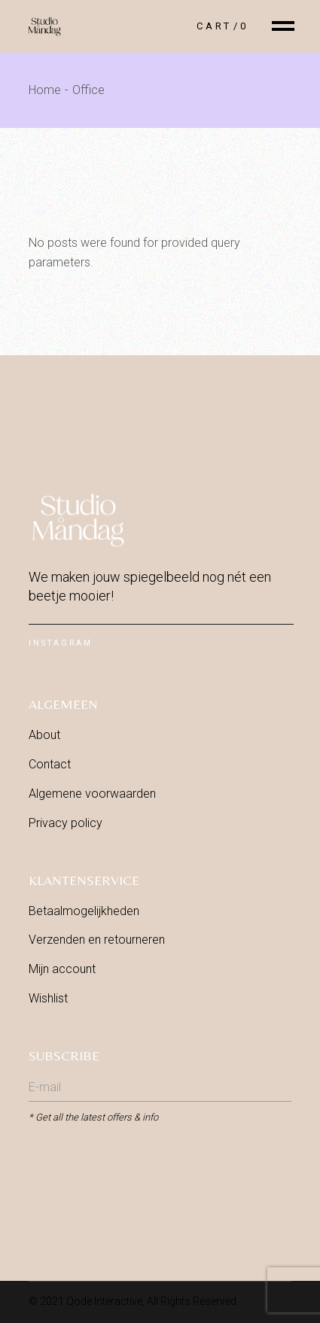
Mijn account (62, 969)
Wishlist (48, 998)
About (44, 735)
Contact (50, 764)
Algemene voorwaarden (92, 793)
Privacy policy (65, 823)
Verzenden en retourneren (97, 939)
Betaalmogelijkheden (84, 911)
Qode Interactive (104, 1301)
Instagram (61, 643)
